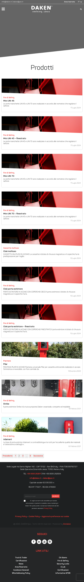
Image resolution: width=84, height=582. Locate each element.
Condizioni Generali (21, 570)
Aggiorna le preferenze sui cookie (55, 516)
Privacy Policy (48, 508)
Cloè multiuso (9, 251)
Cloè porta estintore (13, 289)
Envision (67, 524)
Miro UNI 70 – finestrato (14, 214)
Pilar (5, 364)
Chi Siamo (63, 558)
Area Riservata (21, 567)
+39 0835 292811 (34, 474)
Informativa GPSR (62, 573)
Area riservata (69, 2)
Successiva (38, 456)
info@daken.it (7, 2)
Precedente (7, 456)
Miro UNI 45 (8, 101)
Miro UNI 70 (8, 176)
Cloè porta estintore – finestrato (18, 327)
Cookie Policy (34, 516)
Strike (6, 404)
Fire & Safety (63, 561)
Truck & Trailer (21, 558)
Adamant (7, 439)
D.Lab (63, 567)
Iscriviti (55, 496)
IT (79, 2)
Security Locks (63, 564)
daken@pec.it (18, 2)
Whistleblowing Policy (21, 573)
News (21, 564)
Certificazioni (21, 561)
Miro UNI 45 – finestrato (14, 139)
